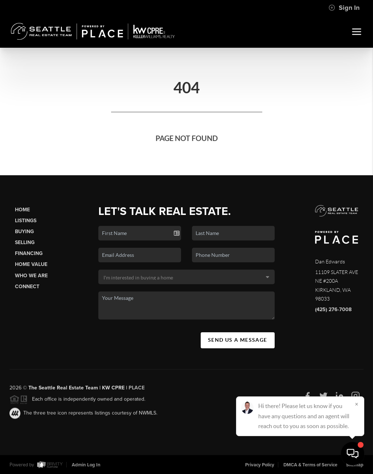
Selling (25, 242)
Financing (29, 253)
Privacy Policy (259, 465)
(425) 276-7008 (333, 309)
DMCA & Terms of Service (310, 465)
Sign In (344, 7)
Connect (27, 286)
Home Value (31, 264)
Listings (25, 221)
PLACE (137, 390)
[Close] (357, 404)
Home (22, 210)
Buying (24, 231)
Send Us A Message (237, 340)
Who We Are (31, 276)
